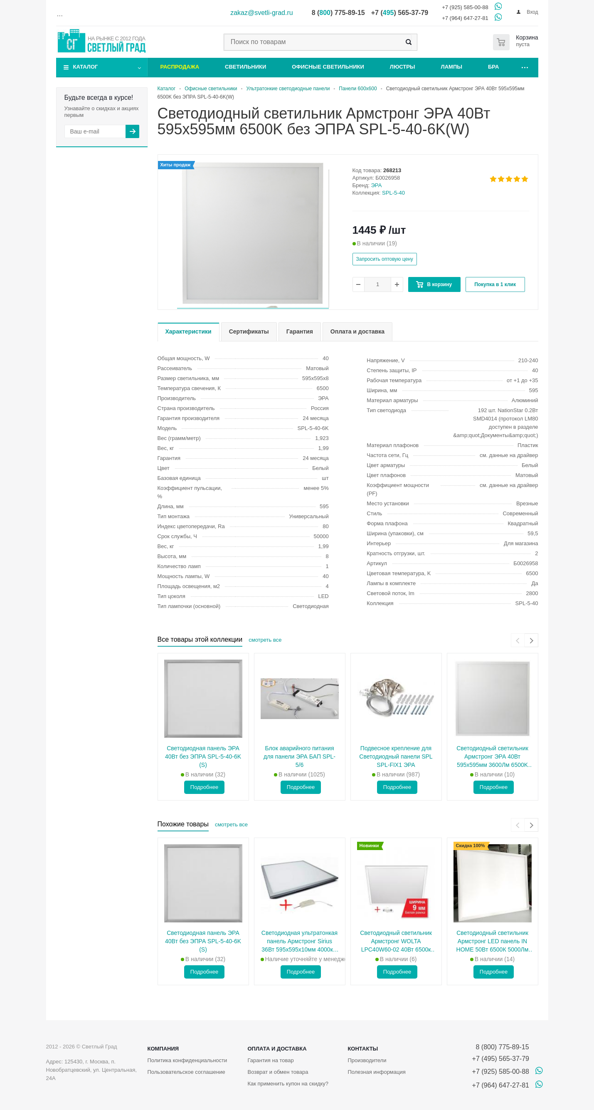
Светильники (245, 67)
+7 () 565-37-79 (399, 12)
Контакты (363, 1049)
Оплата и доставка (276, 1049)
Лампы (451, 67)
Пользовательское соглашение (186, 1072)
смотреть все (265, 640)
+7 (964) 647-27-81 (465, 18)
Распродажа (180, 67)
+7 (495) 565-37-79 (500, 1058)
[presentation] (518, 640)
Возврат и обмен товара (277, 1072)
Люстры (402, 67)
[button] (253, 308)
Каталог (85, 67)
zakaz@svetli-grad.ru (261, 12)
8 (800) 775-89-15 (500, 1047)
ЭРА (376, 185)
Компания (163, 1049)
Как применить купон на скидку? (287, 1083)
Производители (367, 1060)
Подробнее (204, 787)
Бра (493, 67)
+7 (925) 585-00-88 (465, 7)
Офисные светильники (328, 67)
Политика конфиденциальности (187, 1060)
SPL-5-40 (393, 193)
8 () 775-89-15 (338, 12)
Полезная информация (376, 1072)
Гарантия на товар (270, 1060)
